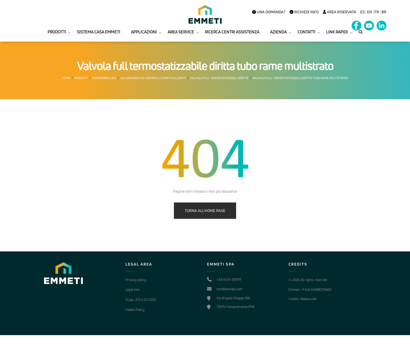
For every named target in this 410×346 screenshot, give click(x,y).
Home (66, 78)
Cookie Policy (135, 309)
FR (376, 12)
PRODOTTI (57, 32)
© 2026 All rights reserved (308, 280)
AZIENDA (278, 32)
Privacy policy (136, 280)
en (369, 12)
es (362, 12)
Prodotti (81, 78)
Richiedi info (304, 12)
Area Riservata (339, 12)
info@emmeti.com (229, 289)
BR (383, 12)
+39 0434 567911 (229, 279)
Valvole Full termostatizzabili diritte (219, 78)
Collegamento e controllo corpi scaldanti (153, 78)
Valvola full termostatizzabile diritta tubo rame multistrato (300, 78)
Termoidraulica (104, 78)
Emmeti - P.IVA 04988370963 (310, 289)
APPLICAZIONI (144, 32)
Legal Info (132, 289)
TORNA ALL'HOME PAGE (205, 210)
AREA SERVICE (181, 32)
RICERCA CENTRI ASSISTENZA (232, 32)
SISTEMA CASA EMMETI (98, 32)
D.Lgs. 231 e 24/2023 (141, 299)
